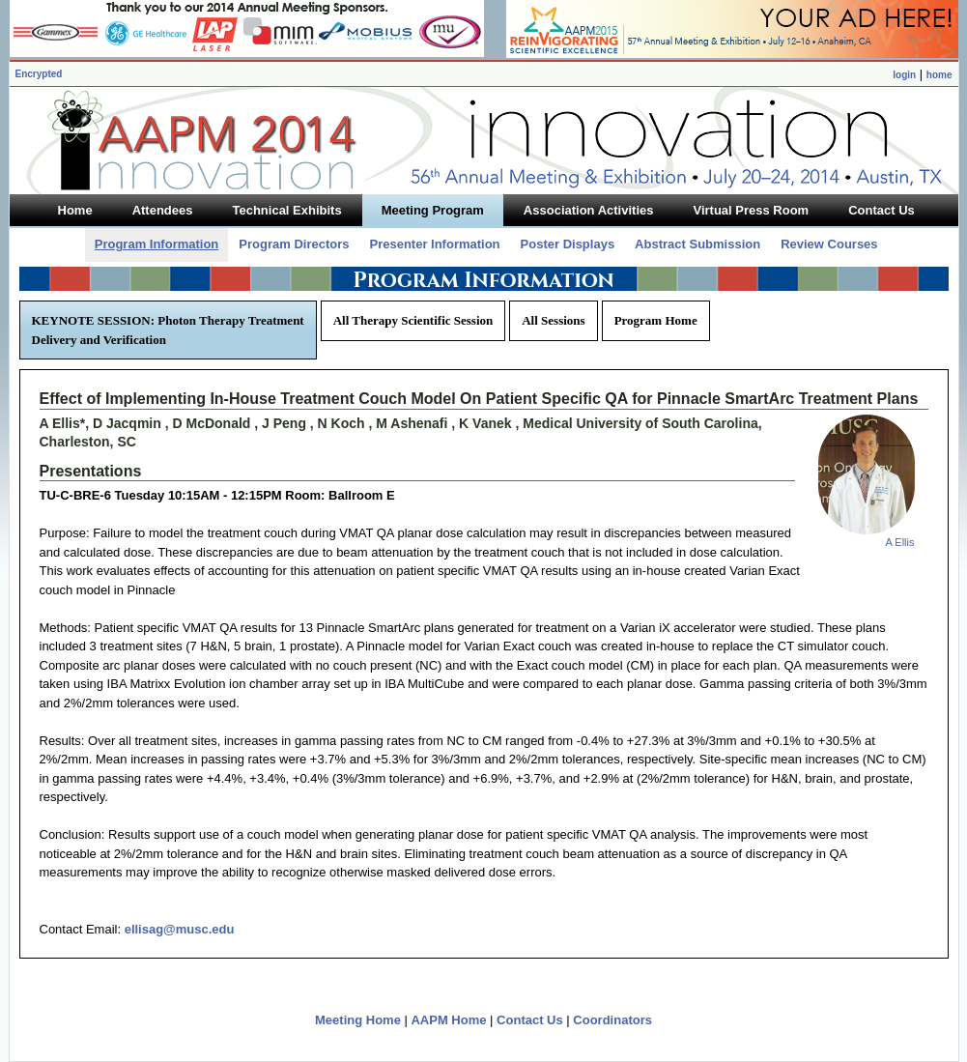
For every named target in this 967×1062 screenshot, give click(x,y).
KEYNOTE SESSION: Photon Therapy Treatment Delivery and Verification (168, 330)
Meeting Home (358, 1020)
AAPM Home (448, 1020)
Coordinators (612, 1020)
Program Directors (294, 244)
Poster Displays (568, 244)
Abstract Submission (697, 244)
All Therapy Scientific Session (413, 320)
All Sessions (553, 320)
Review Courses (829, 244)
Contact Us (530, 1020)
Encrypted (39, 74)
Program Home (655, 320)
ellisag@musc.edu (180, 929)
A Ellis (900, 542)
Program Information (157, 244)
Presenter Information (434, 244)
